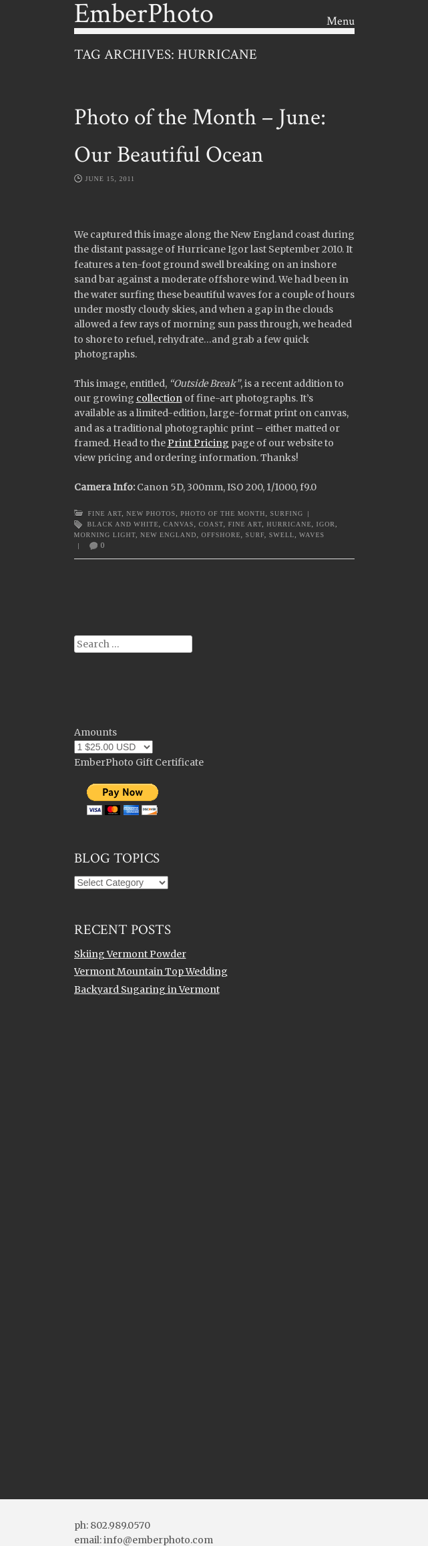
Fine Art (105, 513)
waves (312, 534)
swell (281, 534)
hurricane (288, 524)
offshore (220, 534)
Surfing (287, 513)
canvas (179, 524)
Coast (210, 524)
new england (168, 534)
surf (255, 534)
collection (159, 398)
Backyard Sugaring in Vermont (147, 989)
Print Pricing (198, 443)
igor (325, 524)
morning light (105, 534)
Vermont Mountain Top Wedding (151, 971)
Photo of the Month (222, 513)
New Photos (151, 513)
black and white (123, 524)
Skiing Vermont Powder (130, 954)
